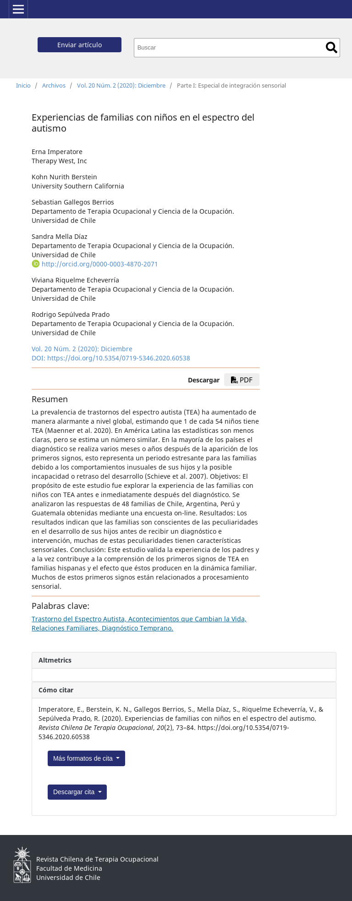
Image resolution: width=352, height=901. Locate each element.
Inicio (23, 85)
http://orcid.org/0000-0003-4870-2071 (100, 264)
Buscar (331, 47)
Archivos (54, 85)
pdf (242, 379)
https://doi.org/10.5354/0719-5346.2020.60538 (118, 358)
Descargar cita (74, 792)
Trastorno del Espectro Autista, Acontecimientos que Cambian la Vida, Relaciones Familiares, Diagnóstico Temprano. (139, 623)
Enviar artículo (79, 44)
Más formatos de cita (84, 758)
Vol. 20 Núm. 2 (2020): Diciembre (121, 85)
